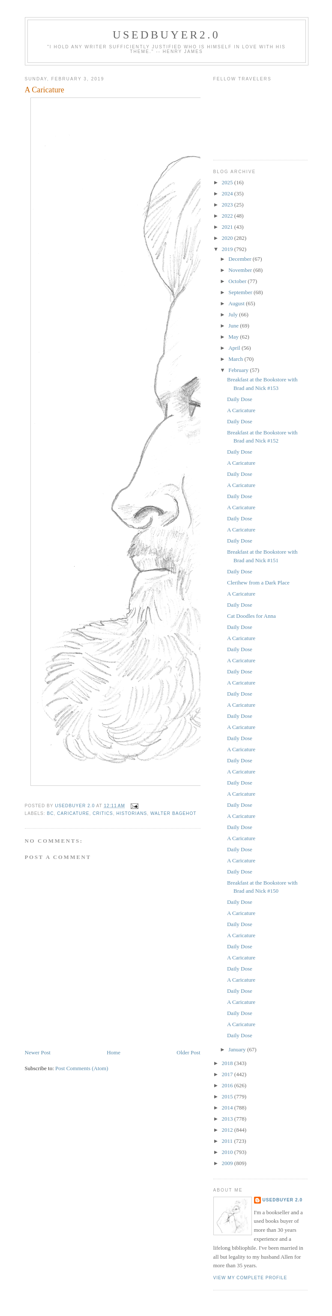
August (237, 303)
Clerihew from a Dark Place (258, 582)
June (234, 325)
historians (131, 813)
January (237, 1049)
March (236, 359)
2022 (228, 215)
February (239, 370)
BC (50, 813)
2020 (228, 238)
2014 (228, 1107)
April (235, 348)
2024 (228, 193)
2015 (228, 1096)
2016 (228, 1085)
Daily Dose (239, 399)
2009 (228, 1163)
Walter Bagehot (173, 813)
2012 (228, 1130)
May (234, 336)
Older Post (188, 1052)
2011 (228, 1141)
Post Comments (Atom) (81, 1068)
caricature (73, 813)
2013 (228, 1118)
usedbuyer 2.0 (283, 1200)
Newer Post (38, 1052)
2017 (228, 1074)
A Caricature (241, 410)
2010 (228, 1152)
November (240, 270)
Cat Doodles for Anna (251, 616)
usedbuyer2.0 (166, 35)
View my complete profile (250, 1277)
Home (113, 1052)
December (240, 259)
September (241, 292)
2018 (228, 1063)
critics (103, 813)
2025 (228, 182)
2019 (228, 249)
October (238, 281)
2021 (228, 227)
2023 (228, 204)
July (233, 314)
